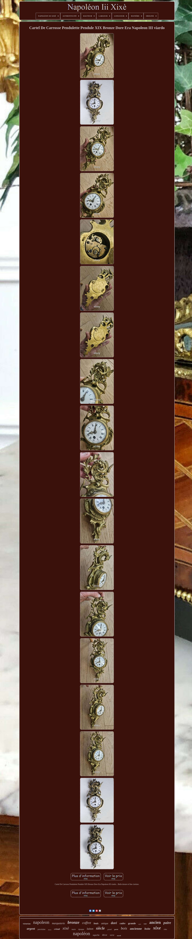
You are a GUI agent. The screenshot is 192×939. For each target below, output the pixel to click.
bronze (73, 922)
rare (145, 924)
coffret (86, 923)
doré (114, 923)
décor (104, 935)
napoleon (41, 922)
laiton (90, 928)
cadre (122, 923)
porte (116, 929)
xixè (66, 928)
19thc (165, 929)
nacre (74, 929)
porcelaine (41, 929)
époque (81, 929)
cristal (57, 929)
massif (119, 935)
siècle (100, 928)
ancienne (136, 928)
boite (147, 928)
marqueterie (58, 923)
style (139, 924)
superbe (96, 935)
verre (112, 935)
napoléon (81, 933)
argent (31, 928)
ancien (155, 922)
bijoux (49, 929)
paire (167, 923)
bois (124, 928)
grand (109, 929)
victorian (27, 924)
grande (132, 923)
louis (96, 923)
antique (104, 923)
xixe (157, 927)
